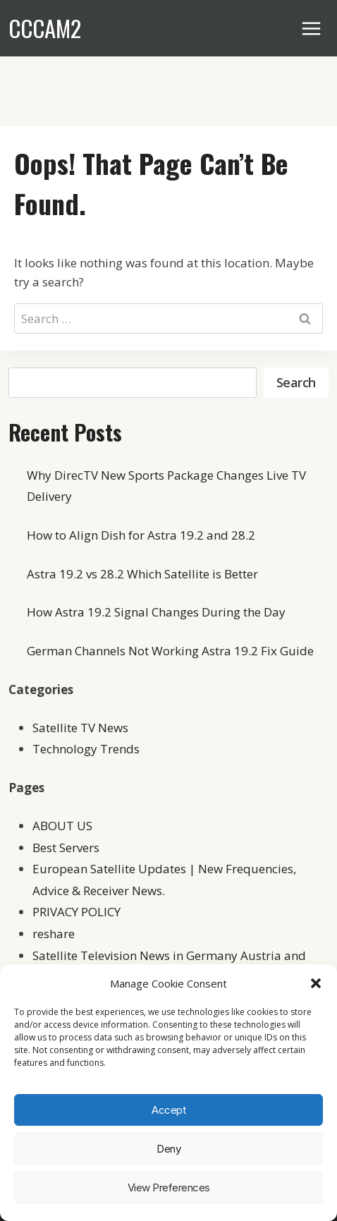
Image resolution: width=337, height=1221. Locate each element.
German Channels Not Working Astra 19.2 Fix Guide (170, 651)
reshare (53, 933)
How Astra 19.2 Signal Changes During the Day (156, 612)
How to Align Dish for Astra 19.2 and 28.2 (141, 535)
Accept (168, 1110)
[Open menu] (312, 28)
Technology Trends (86, 749)
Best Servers (65, 847)
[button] (316, 983)
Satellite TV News (80, 727)
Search (296, 382)
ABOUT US (62, 826)
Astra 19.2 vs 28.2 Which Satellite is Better (142, 574)
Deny (168, 1148)
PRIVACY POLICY (76, 912)
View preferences (169, 1187)
